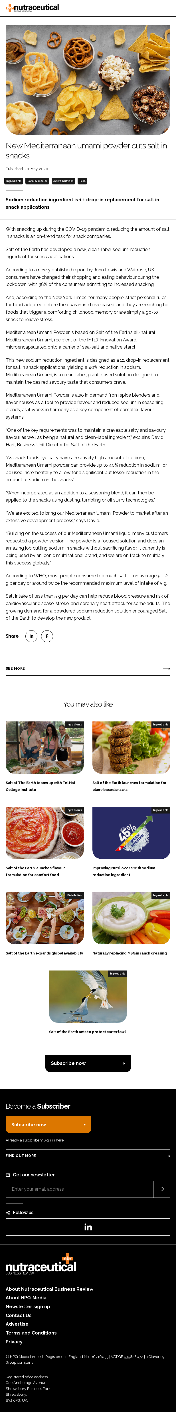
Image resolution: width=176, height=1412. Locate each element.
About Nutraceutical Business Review (49, 1289)
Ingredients (13, 181)
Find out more (21, 1156)
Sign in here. (53, 1140)
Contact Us (19, 1315)
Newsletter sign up (28, 1306)
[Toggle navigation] (168, 8)
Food (83, 181)
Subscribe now (68, 1063)
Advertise (17, 1324)
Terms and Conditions (31, 1333)
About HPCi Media (26, 1297)
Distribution (74, 895)
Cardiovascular (37, 181)
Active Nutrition (63, 181)
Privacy (14, 1342)
